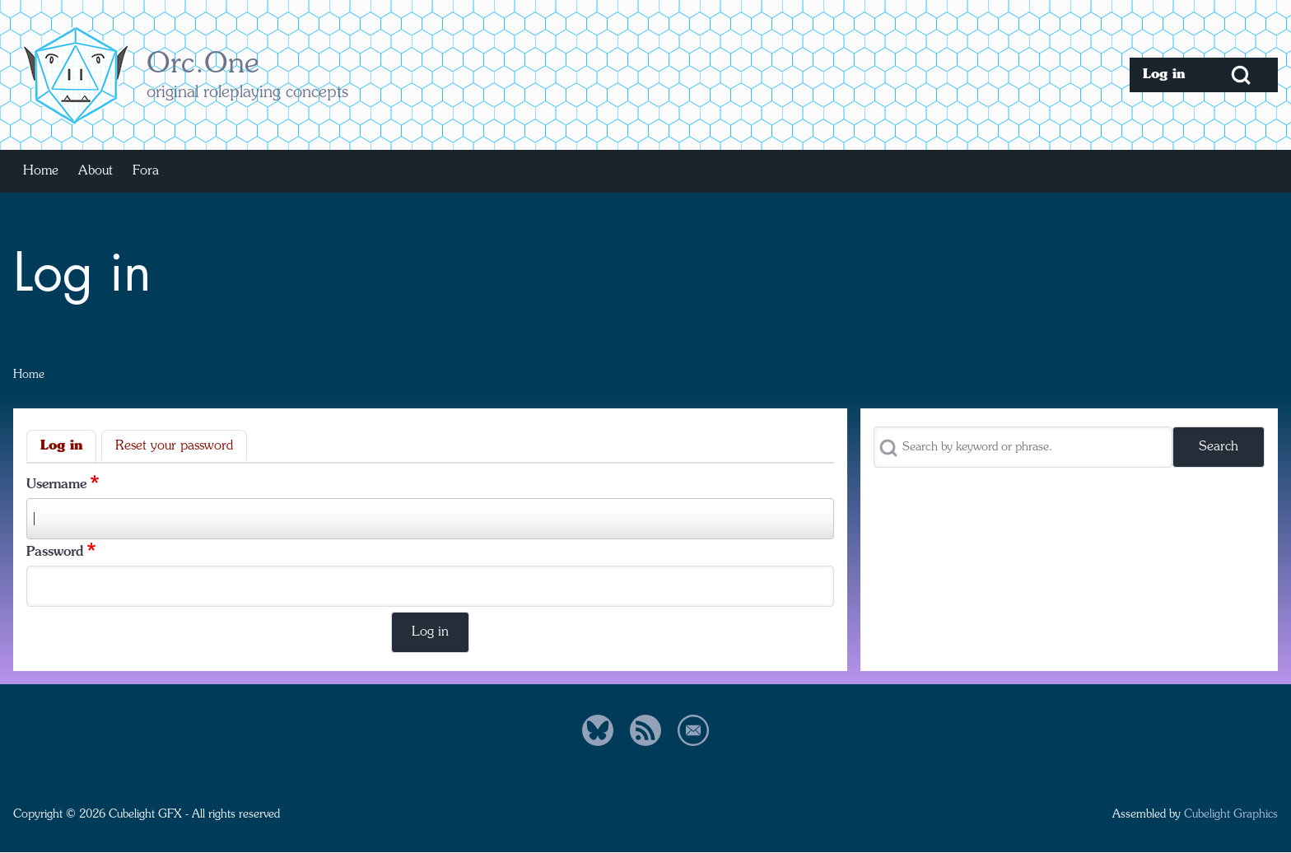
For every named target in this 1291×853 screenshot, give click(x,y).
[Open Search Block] (1241, 75)
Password (54, 552)
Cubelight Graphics (1231, 814)
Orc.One (203, 65)
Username (56, 485)
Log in (61, 446)
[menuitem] (1167, 75)
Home (28, 374)
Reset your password (174, 446)
